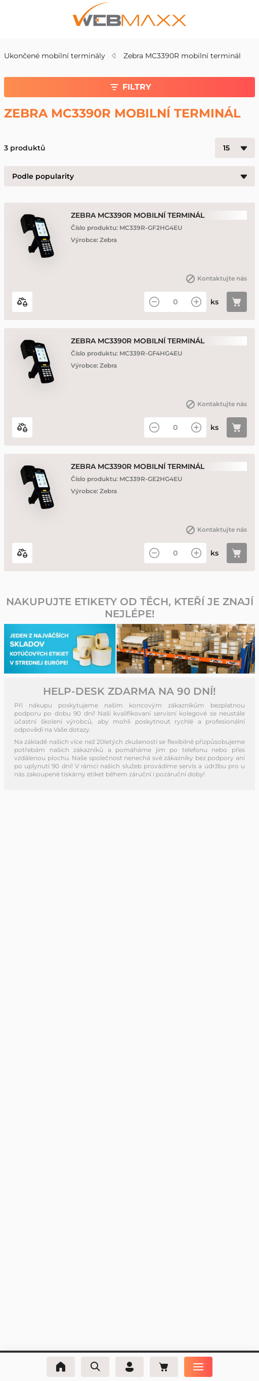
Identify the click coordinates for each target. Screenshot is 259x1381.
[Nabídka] (198, 1367)
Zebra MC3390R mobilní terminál (182, 55)
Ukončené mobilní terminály (54, 55)
